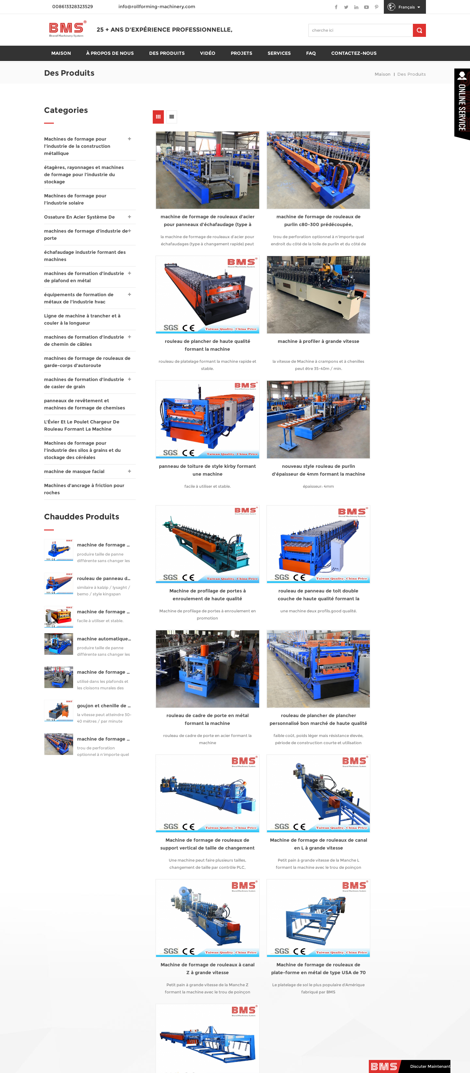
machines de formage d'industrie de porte (86, 234)
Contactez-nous (354, 62)
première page (172, 688)
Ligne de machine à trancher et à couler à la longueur (82, 319)
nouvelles (62, 971)
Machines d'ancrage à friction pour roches (84, 489)
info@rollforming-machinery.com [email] (276, 964)
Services (279, 62)
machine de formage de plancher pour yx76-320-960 (104, 615)
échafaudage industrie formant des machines (85, 255)
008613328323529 (269, 976)
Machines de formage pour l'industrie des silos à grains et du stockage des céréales (82, 450)
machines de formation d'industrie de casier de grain (84, 383)
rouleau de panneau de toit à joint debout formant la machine (104, 581)
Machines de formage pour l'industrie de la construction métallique (77, 146)
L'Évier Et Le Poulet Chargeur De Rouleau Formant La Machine (81, 425)
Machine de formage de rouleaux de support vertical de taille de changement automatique (287, 533)
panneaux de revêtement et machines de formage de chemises (84, 404)
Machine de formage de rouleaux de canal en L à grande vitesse (378, 533)
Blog (56, 983)
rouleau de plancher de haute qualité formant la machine (378, 205)
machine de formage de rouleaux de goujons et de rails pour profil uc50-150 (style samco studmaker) (104, 675)
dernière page (386, 688)
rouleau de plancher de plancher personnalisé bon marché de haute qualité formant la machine (197, 533)
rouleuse (130, 892)
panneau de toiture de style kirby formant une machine (287, 314)
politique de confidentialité (310, 1056)
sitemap (351, 1056)
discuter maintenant (430, 1068)
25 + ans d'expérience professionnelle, (118, 46)
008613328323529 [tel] (270, 953)
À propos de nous (110, 62)
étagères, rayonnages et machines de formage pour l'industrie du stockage (84, 174)
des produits (167, 62)
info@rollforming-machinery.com (156, 6)
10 (341, 688)
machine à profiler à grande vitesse (197, 314)
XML (370, 1056)
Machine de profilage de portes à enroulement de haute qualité (197, 424)
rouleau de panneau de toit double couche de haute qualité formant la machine (287, 424)
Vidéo (207, 62)
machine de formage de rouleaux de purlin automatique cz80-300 (104, 548)
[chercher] (419, 30)
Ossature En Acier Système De (79, 217)
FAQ (311, 62)
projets (241, 62)
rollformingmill (255, 987)
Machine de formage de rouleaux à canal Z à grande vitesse (197, 642)
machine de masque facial (74, 471)
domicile (61, 898)
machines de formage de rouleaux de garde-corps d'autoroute (87, 361)
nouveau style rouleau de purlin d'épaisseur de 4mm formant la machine (378, 315)
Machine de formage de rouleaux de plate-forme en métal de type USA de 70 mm (287, 643)
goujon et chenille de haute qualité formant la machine (104, 709)
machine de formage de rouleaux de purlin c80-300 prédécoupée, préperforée (287, 205)
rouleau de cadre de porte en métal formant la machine (378, 424)
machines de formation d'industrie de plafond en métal (84, 277)
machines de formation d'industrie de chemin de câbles (84, 340)
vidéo (57, 940)
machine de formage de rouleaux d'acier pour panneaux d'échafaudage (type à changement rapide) (197, 205)
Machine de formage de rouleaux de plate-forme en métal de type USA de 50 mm (378, 643)
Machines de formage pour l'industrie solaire (75, 199)
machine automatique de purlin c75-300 (104, 642)
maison (61, 62)
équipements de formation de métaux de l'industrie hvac (79, 298)
